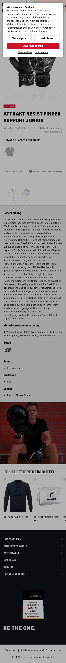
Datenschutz (25, 52)
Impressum (41, 52)
